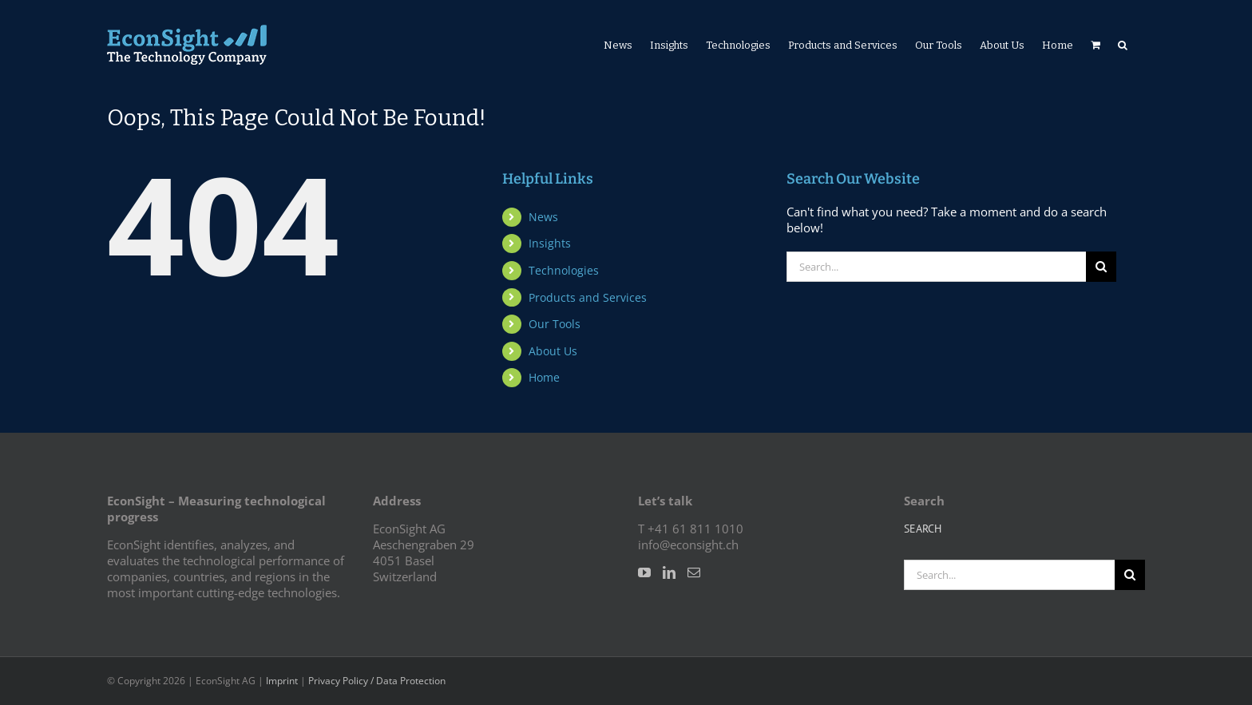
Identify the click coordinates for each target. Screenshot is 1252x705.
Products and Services (588, 297)
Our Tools (554, 323)
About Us (553, 350)
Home (544, 377)
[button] (1122, 44)
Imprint (282, 680)
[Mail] (693, 572)
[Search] (1101, 267)
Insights (550, 243)
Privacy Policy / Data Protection (377, 680)
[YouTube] (644, 572)
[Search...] (936, 267)
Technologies (564, 270)
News (543, 216)
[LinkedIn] (669, 572)
